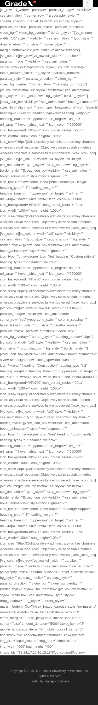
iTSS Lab (42, 671)
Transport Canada (56, 681)
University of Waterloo (67, 671)
